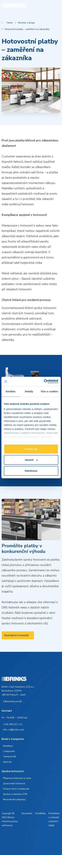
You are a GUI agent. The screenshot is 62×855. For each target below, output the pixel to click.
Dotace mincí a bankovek (16, 788)
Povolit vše (31, 448)
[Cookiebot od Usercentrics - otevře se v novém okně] (44, 381)
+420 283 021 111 (12, 724)
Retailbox (8, 746)
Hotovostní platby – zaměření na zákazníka (26, 29)
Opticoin (7, 761)
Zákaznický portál (12, 701)
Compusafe (9, 751)
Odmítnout (31, 470)
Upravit (31, 459)
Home (10, 22)
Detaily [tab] (29, 391)
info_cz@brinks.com (13, 729)
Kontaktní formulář (16, 635)
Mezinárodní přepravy (14, 799)
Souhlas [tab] (10, 391)
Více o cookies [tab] (49, 391)
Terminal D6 (9, 756)
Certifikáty (40, 813)
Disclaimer (26, 813)
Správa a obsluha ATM (15, 794)
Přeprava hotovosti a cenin (17, 778)
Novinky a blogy (26, 22)
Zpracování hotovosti (14, 783)
